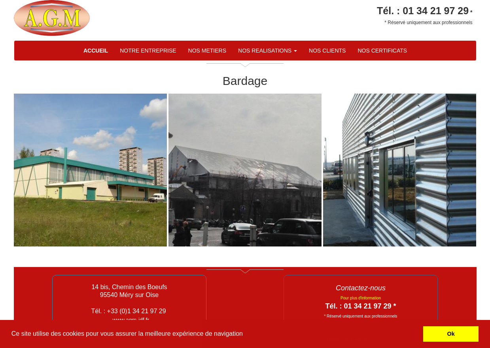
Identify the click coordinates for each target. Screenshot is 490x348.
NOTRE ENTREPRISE (148, 50)
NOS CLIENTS (327, 50)
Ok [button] (451, 334)
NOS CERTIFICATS (382, 50)
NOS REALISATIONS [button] (267, 50)
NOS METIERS (207, 50)
